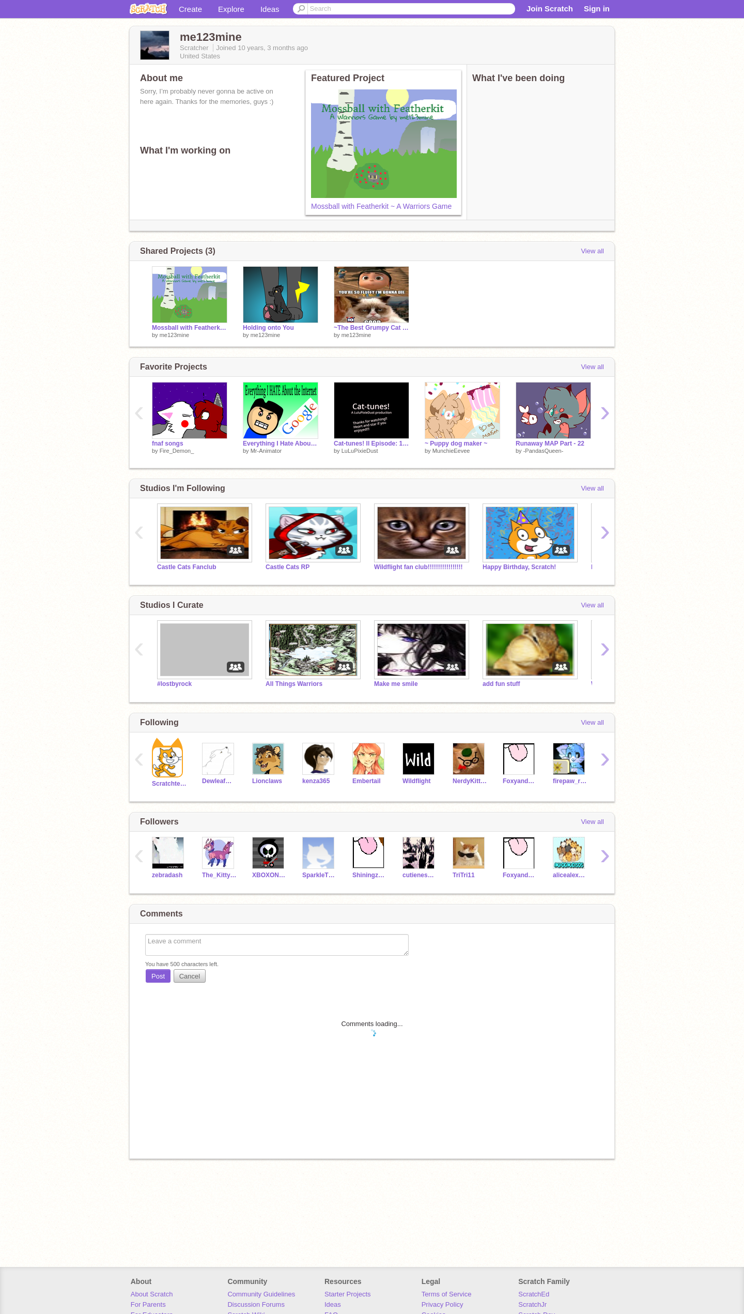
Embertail (366, 781)
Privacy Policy (442, 1304)
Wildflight (416, 781)
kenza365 (316, 781)
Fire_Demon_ (177, 451)
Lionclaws (267, 781)
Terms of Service (447, 1294)
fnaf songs (167, 443)
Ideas (270, 9)
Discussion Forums (256, 1304)
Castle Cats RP (287, 567)
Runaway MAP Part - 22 (550, 443)
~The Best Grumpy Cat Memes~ (371, 327)
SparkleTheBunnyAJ (319, 875)
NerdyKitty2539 (470, 781)
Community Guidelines (261, 1294)
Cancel (189, 976)
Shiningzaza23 (369, 875)
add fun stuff (501, 683)
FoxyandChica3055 (520, 781)
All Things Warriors (294, 683)
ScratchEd (533, 1294)
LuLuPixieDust (360, 451)
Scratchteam (169, 783)
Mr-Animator (266, 451)
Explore (231, 9)
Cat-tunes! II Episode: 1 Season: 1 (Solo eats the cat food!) (371, 443)
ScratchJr (532, 1304)
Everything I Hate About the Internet (280, 443)
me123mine (174, 335)
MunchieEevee (451, 451)
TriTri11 (464, 875)
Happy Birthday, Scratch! (519, 567)
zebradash (167, 875)
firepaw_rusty (570, 781)
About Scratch (152, 1294)
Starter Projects (347, 1294)
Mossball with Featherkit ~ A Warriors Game (381, 206)
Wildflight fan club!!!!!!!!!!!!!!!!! (418, 567)
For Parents (148, 1304)
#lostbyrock (174, 683)
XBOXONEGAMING (269, 875)
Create (190, 9)
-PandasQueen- (543, 451)
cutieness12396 (419, 875)
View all (592, 251)
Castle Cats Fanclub (186, 567)
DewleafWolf (219, 781)
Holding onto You (268, 327)
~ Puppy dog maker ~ (456, 443)
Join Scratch (549, 8)
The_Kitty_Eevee (219, 875)
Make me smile (396, 683)
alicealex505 (570, 875)
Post (158, 976)
